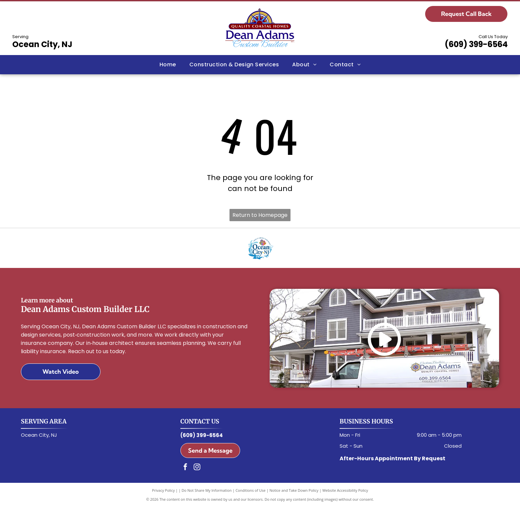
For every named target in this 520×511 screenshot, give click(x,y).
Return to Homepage (260, 215)
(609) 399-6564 (476, 44)
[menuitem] (168, 64)
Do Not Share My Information (207, 494)
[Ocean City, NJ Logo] (260, 250)
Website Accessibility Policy (345, 494)
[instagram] (197, 472)
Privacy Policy (163, 494)
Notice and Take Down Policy (294, 494)
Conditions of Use (250, 494)
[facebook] (185, 472)
